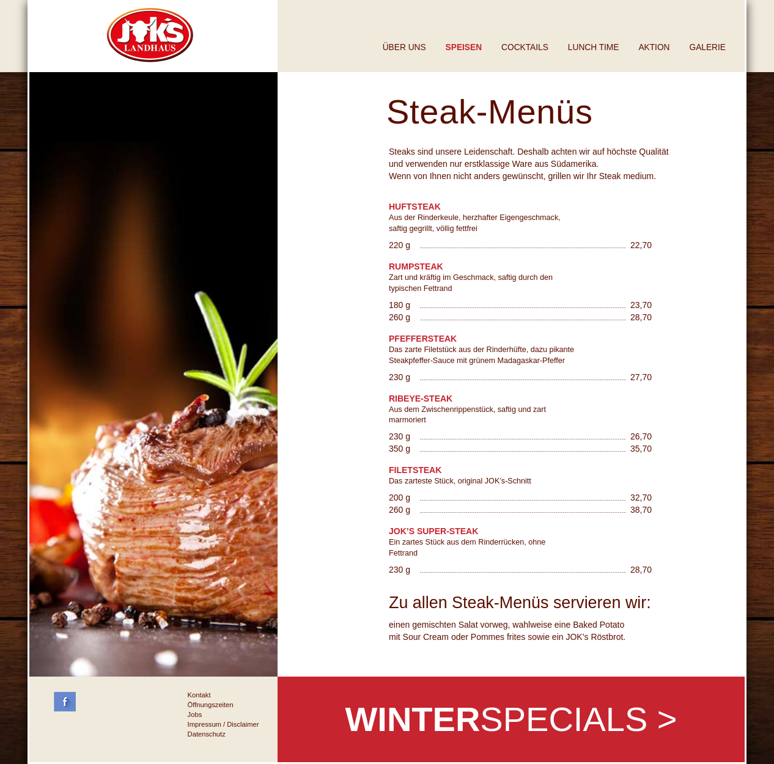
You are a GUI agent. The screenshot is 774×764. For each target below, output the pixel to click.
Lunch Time (593, 47)
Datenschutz (207, 734)
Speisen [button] (464, 47)
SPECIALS (511, 719)
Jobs (195, 714)
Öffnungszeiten (211, 704)
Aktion (653, 47)
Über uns (404, 47)
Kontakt (199, 695)
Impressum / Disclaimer (223, 724)
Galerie (708, 47)
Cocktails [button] (524, 47)
